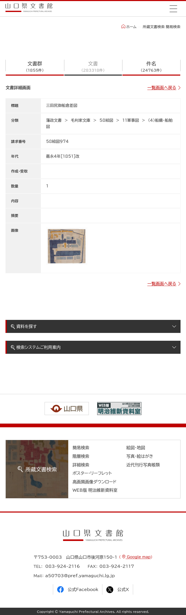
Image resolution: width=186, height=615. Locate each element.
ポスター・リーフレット (92, 473)
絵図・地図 (135, 448)
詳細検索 (80, 465)
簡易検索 (80, 448)
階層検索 (80, 456)
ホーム (128, 27)
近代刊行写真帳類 (143, 465)
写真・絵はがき (139, 456)
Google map (138, 557)
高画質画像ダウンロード (94, 482)
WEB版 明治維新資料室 (94, 490)
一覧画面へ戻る (161, 88)
